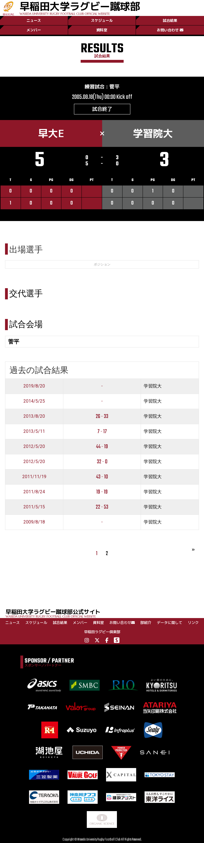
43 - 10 (102, 477)
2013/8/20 (34, 416)
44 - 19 (102, 446)
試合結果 (170, 20)
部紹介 (145, 622)
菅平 (114, 86)
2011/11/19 (34, 476)
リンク (193, 622)
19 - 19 (102, 492)
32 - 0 (102, 461)
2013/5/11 (34, 431)
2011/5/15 (34, 506)
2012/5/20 (34, 446)
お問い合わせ (170, 29)
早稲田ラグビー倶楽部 (102, 631)
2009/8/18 (34, 522)
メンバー (34, 29)
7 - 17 (102, 431)
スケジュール (102, 20)
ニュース (34, 20)
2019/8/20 (34, 386)
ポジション (102, 264)
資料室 (101, 29)
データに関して (169, 622)
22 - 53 (102, 507)
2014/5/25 (34, 401)
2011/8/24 (34, 491)
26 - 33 (102, 416)
